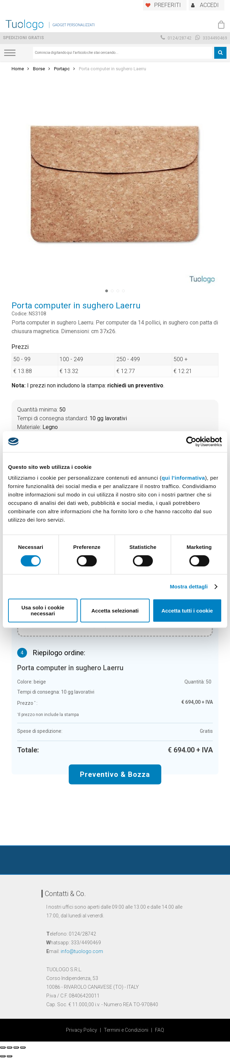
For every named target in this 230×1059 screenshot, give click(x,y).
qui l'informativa (183, 478)
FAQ (159, 1030)
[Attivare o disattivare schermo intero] (16, 1047)
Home (18, 68)
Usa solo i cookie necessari (43, 610)
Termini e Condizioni (126, 1030)
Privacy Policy (81, 1030)
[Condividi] (9, 1047)
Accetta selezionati (114, 611)
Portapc (62, 68)
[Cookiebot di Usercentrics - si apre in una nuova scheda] (191, 441)
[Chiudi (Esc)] (3, 1047)
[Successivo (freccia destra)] (9, 1056)
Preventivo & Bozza (115, 774)
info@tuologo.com (82, 951)
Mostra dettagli (189, 586)
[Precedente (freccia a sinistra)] (3, 1056)
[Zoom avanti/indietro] (23, 1047)
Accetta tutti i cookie (187, 611)
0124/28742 (176, 38)
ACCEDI (209, 5)
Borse (39, 68)
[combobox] (122, 53)
